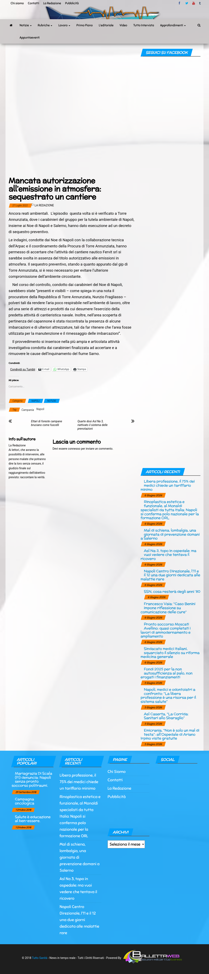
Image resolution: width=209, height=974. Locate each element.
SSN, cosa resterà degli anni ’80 (172, 591)
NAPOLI (35, 400)
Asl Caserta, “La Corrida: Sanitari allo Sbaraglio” (166, 715)
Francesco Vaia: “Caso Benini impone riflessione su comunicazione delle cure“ (168, 607)
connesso (74, 448)
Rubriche (45, 25)
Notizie (26, 25)
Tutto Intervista (143, 25)
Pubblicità (72, 3)
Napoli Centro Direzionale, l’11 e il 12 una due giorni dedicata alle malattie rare (170, 575)
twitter (186, 3)
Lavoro (64, 25)
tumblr (200, 3)
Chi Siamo (117, 771)
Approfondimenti (173, 25)
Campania (27, 409)
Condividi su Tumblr (22, 369)
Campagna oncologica (24, 801)
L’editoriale (106, 25)
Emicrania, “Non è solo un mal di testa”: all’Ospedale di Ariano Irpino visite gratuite (170, 734)
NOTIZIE (51, 400)
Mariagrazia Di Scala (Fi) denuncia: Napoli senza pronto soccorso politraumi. (32, 779)
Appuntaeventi (30, 37)
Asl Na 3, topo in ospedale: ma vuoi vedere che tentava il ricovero (168, 554)
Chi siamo (17, 3)
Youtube (193, 3)
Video (123, 25)
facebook (180, 3)
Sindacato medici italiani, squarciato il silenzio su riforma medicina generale (170, 652)
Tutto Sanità (39, 957)
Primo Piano (84, 25)
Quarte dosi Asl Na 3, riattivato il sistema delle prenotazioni (93, 425)
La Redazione (52, 3)
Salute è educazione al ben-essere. (33, 818)
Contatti (33, 3)
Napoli (40, 409)
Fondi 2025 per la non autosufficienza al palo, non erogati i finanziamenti (166, 673)
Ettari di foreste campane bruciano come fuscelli (46, 423)
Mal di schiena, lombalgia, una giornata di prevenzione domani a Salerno (170, 534)
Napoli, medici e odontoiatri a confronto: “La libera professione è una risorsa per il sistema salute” (168, 695)
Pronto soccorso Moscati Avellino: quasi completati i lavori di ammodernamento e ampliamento (166, 630)
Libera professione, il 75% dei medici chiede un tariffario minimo (168, 485)
